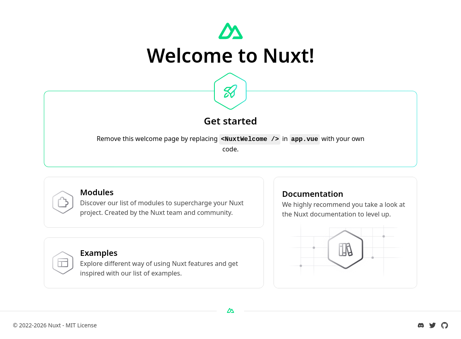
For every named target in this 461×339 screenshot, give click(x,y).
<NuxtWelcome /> (250, 139)
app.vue (304, 139)
